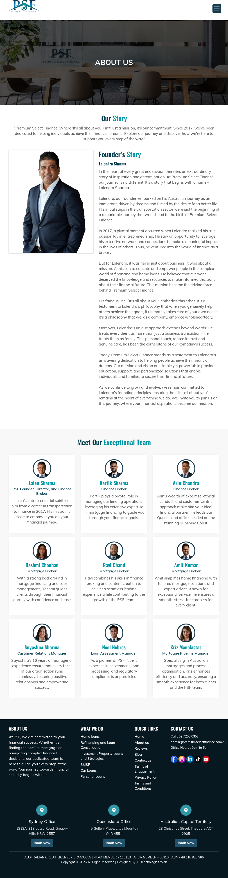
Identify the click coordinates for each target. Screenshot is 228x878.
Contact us (143, 760)
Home (139, 736)
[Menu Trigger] (216, 8)
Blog (138, 754)
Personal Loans (93, 776)
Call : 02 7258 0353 (185, 736)
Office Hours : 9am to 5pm (190, 748)
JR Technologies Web (151, 862)
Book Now (42, 843)
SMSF (85, 764)
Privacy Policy (146, 777)
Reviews (141, 748)
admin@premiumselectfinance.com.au (198, 742)
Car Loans (89, 770)
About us (142, 742)
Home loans (90, 736)
